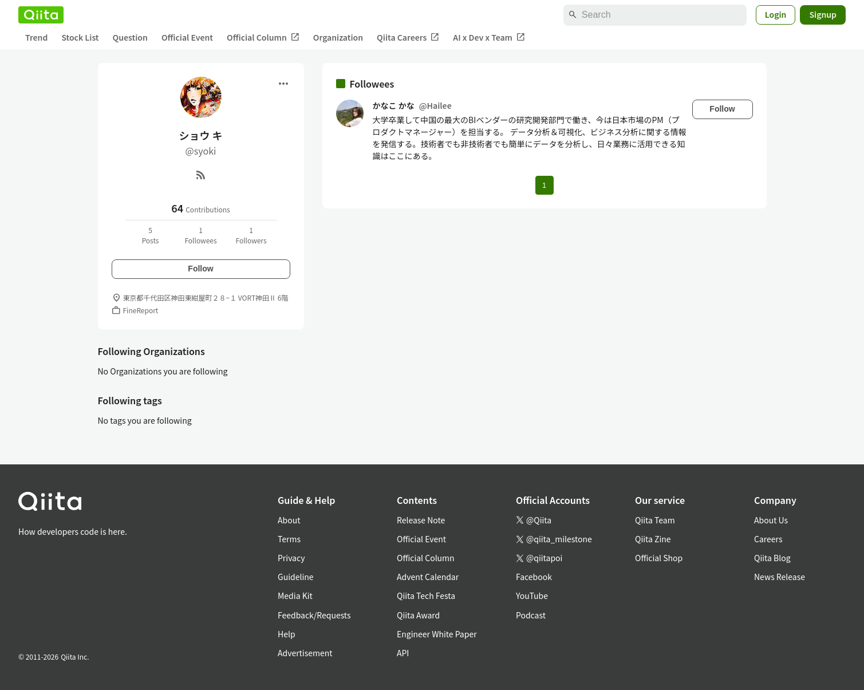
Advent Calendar (428, 576)
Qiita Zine (653, 539)
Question (130, 37)
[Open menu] (283, 83)
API (403, 653)
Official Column (263, 37)
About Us (771, 520)
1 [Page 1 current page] (544, 185)
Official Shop (658, 557)
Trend (36, 37)
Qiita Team (655, 520)
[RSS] (201, 174)
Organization (338, 37)
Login (776, 14)
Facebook (534, 576)
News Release (779, 576)
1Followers (250, 235)
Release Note (421, 520)
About (289, 520)
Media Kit (295, 595)
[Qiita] (41, 14)
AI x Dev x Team (489, 37)
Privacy (291, 557)
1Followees (200, 235)
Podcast (531, 615)
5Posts (150, 235)
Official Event (187, 37)
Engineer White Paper (437, 634)
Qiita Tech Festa (426, 595)
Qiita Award (418, 615)
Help (286, 634)
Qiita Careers (408, 37)
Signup (823, 14)
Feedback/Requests (314, 615)
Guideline (296, 576)
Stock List (79, 37)
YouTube (532, 595)
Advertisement (305, 653)
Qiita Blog (772, 557)
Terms (289, 539)
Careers (768, 539)
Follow (200, 268)
